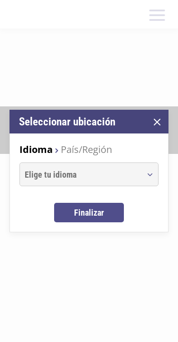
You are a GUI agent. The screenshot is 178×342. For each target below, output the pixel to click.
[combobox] (80, 174)
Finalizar (89, 213)
